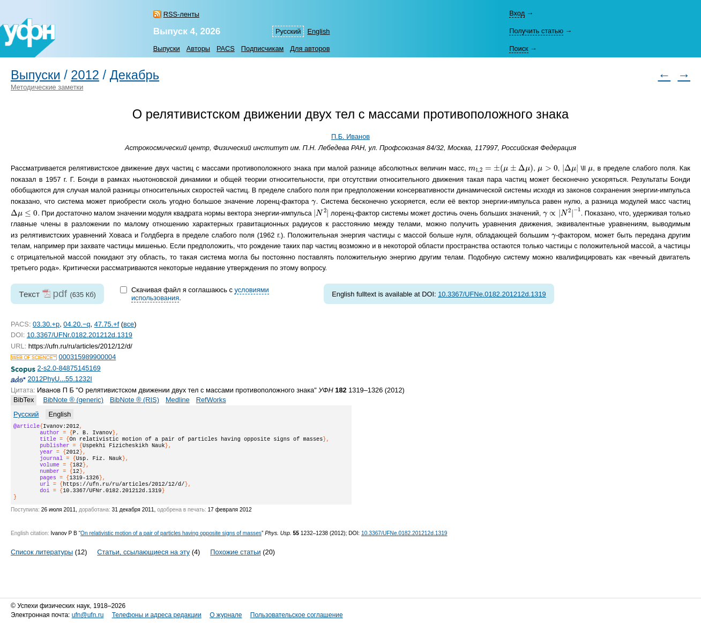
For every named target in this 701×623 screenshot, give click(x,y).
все (128, 324)
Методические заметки (47, 87)
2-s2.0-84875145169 (69, 368)
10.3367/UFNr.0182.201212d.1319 (79, 335)
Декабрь (134, 75)
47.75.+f (107, 324)
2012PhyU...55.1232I (60, 379)
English (318, 31)
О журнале (226, 615)
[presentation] (500, 169)
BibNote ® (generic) (73, 400)
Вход (517, 13)
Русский (288, 31)
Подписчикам (262, 48)
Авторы (198, 48)
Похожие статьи (235, 565)
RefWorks (211, 400)
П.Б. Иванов (350, 136)
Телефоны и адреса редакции (157, 615)
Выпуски (166, 48)
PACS (226, 48)
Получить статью (536, 31)
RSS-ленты (181, 14)
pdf (60, 293)
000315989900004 (87, 357)
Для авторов (310, 48)
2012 (85, 75)
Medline (178, 400)
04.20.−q (76, 324)
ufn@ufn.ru (88, 615)
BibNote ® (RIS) (134, 400)
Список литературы (42, 565)
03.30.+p (46, 324)
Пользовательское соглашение (296, 615)
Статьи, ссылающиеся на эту (143, 565)
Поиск (518, 48)
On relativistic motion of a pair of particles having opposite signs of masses (171, 546)
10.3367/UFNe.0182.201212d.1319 (492, 294)
